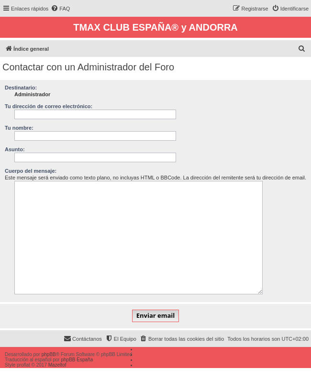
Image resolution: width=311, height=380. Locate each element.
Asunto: (15, 149)
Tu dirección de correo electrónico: (48, 106)
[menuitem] (60, 8)
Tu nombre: (19, 128)
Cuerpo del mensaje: (30, 171)
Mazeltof (57, 365)
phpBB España (77, 359)
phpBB (49, 354)
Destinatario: (21, 87)
